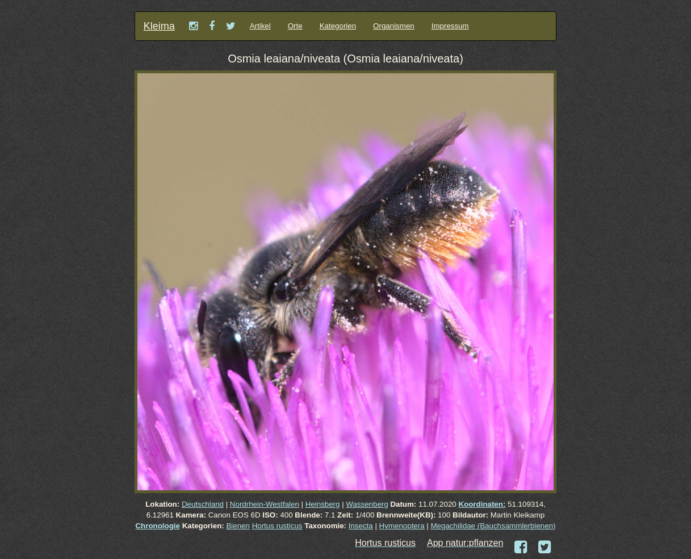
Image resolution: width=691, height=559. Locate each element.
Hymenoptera (402, 526)
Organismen (393, 26)
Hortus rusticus (277, 526)
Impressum (450, 26)
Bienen (238, 526)
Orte (295, 26)
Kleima (159, 26)
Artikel (260, 26)
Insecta (361, 526)
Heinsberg (322, 504)
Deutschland (203, 504)
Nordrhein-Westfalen (264, 504)
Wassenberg (367, 504)
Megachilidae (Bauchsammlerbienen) (493, 526)
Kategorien (338, 26)
